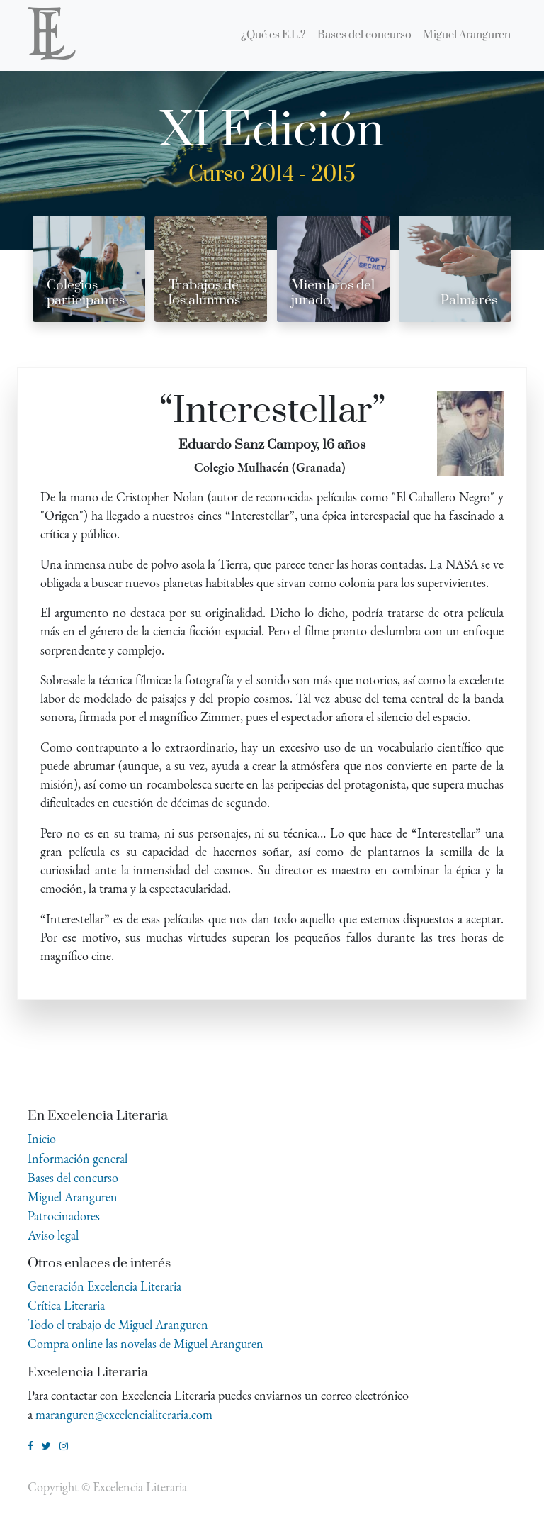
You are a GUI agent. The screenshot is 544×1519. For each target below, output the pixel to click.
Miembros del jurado (333, 292)
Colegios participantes (86, 292)
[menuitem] (273, 35)
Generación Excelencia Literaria (104, 1286)
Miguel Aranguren (73, 1197)
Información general (78, 1158)
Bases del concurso (73, 1177)
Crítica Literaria (66, 1305)
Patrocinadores (64, 1216)
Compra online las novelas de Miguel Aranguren (146, 1343)
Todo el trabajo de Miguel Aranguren (118, 1324)
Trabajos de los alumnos (204, 292)
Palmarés (469, 300)
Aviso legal (53, 1235)
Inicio (42, 1138)
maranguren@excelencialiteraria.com (123, 1414)
